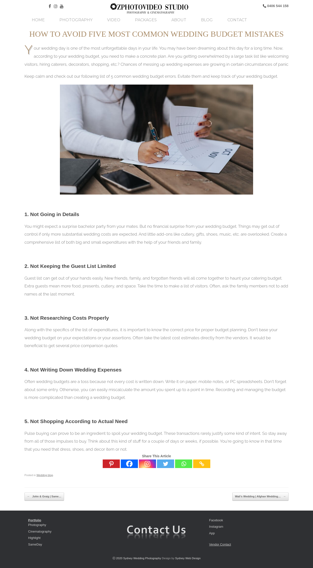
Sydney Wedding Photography (142, 558)
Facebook (216, 520)
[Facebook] (129, 463)
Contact (237, 20)
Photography (75, 20)
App (212, 533)
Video (113, 20)
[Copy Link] (201, 463)
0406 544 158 (277, 6)
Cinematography (39, 531)
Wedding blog (44, 475)
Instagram (216, 526)
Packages (146, 20)
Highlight (34, 538)
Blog (207, 20)
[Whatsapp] (183, 463)
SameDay (35, 544)
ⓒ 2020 (117, 558)
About (178, 20)
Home (38, 20)
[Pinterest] (111, 463)
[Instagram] (147, 463)
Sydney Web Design (188, 558)
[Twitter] (165, 463)
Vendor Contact (220, 544)
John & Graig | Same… (44, 496)
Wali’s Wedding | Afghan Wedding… (260, 496)
